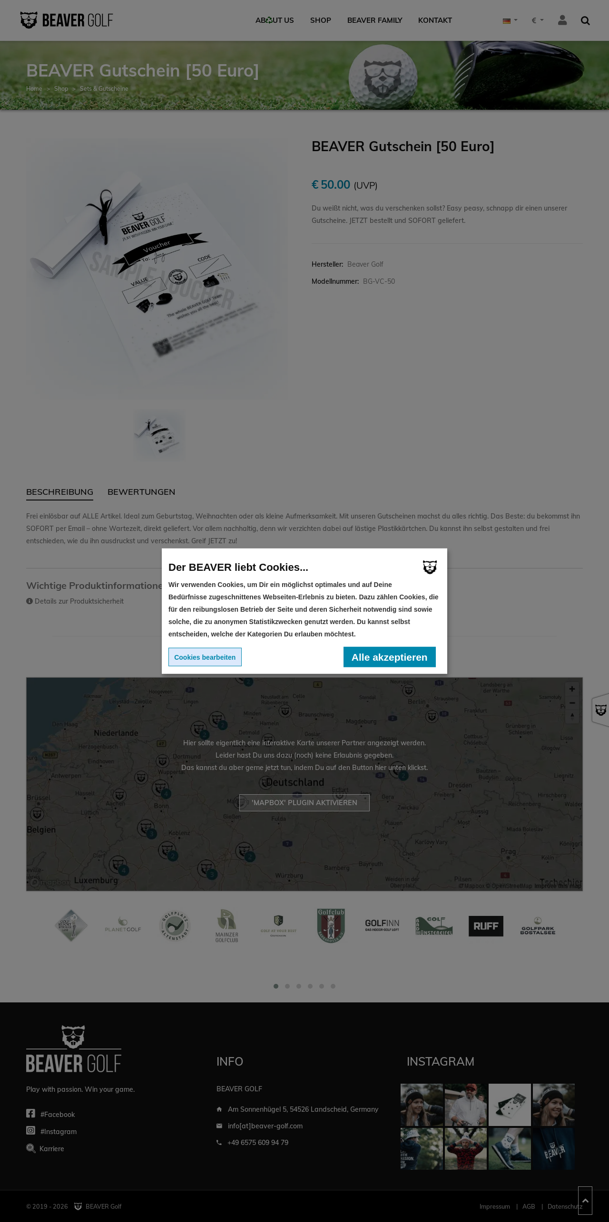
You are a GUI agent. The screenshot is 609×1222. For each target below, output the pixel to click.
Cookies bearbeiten (205, 657)
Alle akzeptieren (390, 656)
